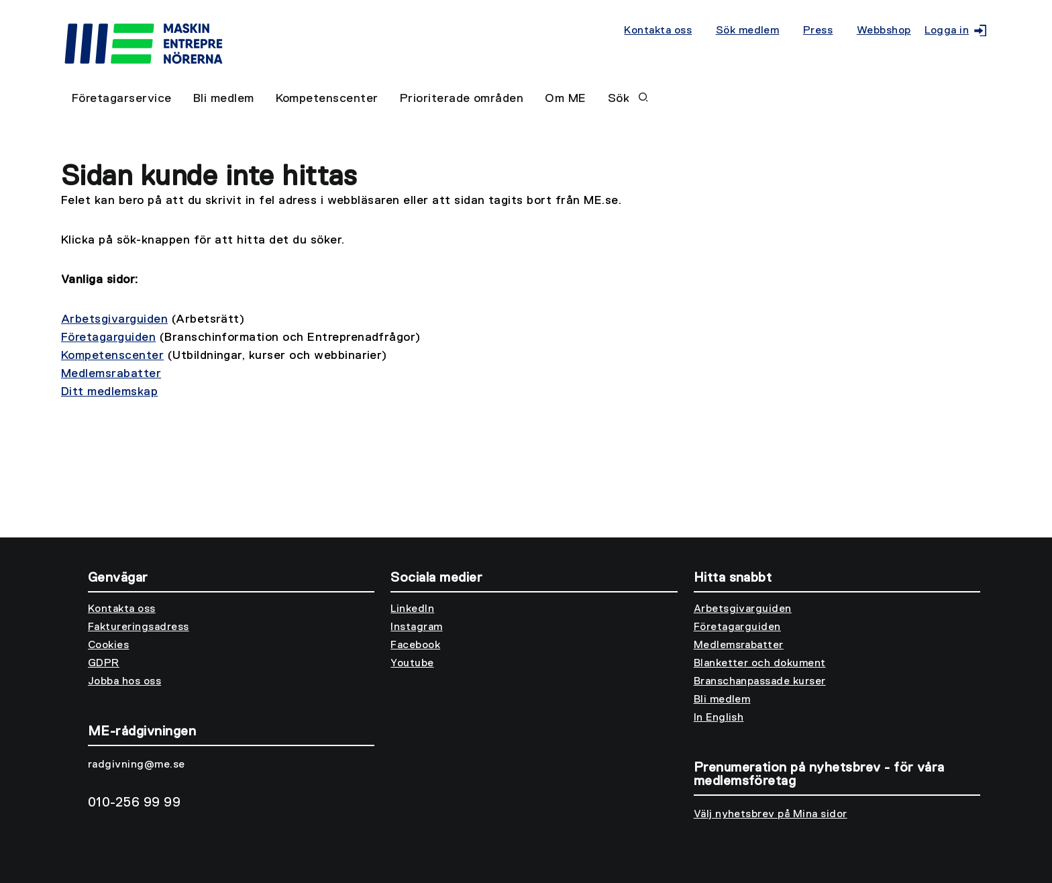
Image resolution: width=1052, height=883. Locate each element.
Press (818, 30)
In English (719, 718)
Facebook (415, 645)
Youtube (411, 663)
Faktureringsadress (138, 627)
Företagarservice (122, 99)
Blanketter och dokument (760, 663)
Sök (628, 99)
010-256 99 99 (134, 802)
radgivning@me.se (136, 765)
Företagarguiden (108, 337)
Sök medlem (748, 30)
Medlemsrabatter (111, 374)
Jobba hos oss (124, 681)
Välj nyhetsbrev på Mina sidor (770, 814)
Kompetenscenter (327, 99)
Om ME (565, 99)
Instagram (416, 627)
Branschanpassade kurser (760, 681)
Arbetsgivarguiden (114, 319)
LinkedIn (412, 609)
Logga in (953, 30)
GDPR (103, 663)
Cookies (108, 645)
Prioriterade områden (462, 99)
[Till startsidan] (342, 35)
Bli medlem (223, 99)
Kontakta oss (658, 30)
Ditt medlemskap (109, 392)
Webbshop (884, 30)
